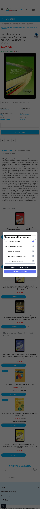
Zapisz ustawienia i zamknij (20, 267)
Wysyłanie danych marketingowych (17, 256)
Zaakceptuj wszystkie (20, 272)
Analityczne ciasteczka (14, 251)
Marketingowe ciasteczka (15, 246)
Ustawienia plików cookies (17, 237)
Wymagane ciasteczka (14, 241)
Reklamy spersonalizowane (15, 261)
